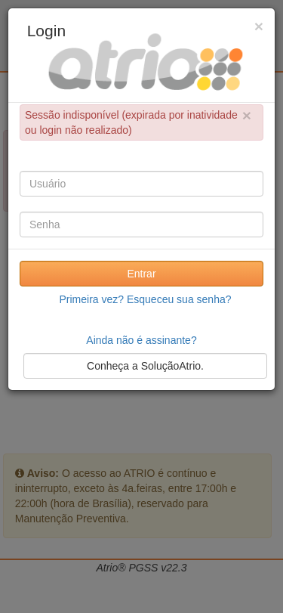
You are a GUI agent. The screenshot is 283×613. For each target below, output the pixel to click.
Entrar (141, 274)
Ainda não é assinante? (141, 340)
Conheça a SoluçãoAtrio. (145, 366)
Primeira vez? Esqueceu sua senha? (145, 299)
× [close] (246, 115)
